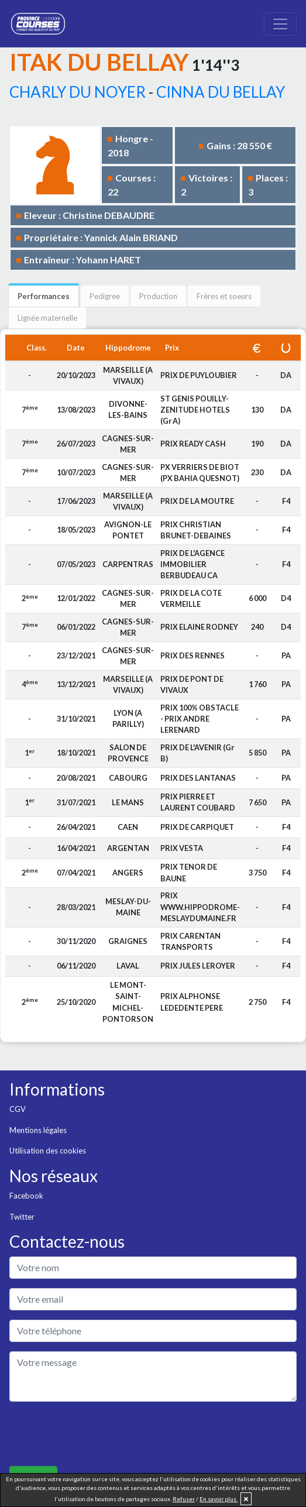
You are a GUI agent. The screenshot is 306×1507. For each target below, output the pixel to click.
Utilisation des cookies (47, 1150)
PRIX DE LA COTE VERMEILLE (191, 598)
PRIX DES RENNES (192, 655)
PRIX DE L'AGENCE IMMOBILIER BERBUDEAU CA (192, 564)
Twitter (22, 1216)
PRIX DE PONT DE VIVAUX (192, 684)
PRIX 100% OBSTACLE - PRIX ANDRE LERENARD (199, 718)
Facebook (26, 1195)
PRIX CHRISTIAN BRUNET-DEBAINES (195, 530)
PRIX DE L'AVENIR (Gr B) (197, 753)
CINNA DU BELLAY (220, 92)
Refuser (184, 1498)
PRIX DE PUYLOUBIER (198, 375)
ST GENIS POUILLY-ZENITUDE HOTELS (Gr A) (195, 409)
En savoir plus (219, 1498)
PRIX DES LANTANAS (198, 777)
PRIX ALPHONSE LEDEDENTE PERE (191, 1001)
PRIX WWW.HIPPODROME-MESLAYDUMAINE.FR (200, 906)
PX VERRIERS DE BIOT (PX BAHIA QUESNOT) (199, 472)
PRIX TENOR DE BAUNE (188, 872)
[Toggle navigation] (280, 24)
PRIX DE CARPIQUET (197, 827)
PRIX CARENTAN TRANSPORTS (190, 941)
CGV (17, 1109)
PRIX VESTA (181, 848)
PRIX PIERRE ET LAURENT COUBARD (197, 802)
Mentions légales (38, 1130)
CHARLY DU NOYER (77, 92)
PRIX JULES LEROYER (197, 965)
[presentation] (98, 1434)
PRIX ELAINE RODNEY (199, 626)
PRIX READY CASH (193, 443)
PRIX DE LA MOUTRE (197, 501)
